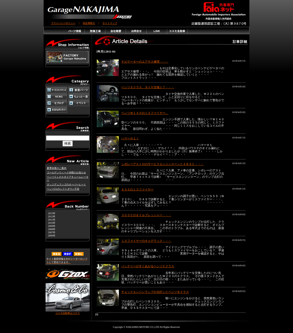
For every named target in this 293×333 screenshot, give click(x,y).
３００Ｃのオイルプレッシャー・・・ (146, 215)
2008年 (50, 229)
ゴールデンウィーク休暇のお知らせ (66, 172)
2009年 (50, 226)
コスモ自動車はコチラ (68, 311)
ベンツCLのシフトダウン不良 (63, 189)
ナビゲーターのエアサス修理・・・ (144, 61)
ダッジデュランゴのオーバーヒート (66, 184)
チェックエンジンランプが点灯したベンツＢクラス (155, 292)
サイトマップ (109, 23)
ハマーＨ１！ (130, 138)
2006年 (50, 235)
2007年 (50, 232)
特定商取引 (89, 23)
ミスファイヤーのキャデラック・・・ (146, 241)
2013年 (50, 213)
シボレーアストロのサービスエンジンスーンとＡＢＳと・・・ (162, 164)
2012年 (50, 216)
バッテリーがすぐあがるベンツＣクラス (147, 266)
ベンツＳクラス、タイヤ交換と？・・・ (147, 87)
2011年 (50, 219)
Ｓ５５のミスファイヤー (137, 189)
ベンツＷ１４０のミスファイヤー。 (144, 113)
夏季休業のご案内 (56, 168)
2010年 (50, 223)
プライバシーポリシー (63, 23)
